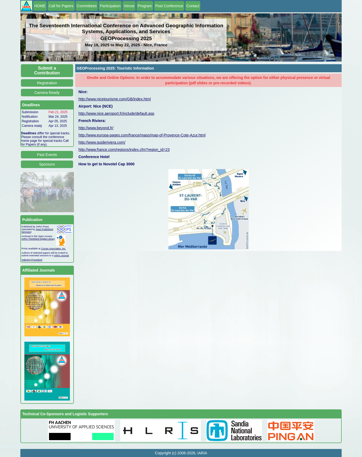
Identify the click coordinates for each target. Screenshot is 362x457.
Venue (129, 6)
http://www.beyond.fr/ (96, 128)
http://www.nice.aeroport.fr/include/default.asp (116, 113)
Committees (87, 6)
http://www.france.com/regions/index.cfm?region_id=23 (123, 149)
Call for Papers (61, 6)
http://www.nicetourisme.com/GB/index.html (114, 99)
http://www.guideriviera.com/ (101, 142)
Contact (192, 6)
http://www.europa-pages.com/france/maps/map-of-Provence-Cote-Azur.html (142, 135)
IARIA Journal (61, 255)
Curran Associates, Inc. (53, 248)
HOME (40, 6)
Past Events (47, 155)
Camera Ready (46, 92)
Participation (110, 6)
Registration (47, 83)
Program (145, 6)
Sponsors (47, 164)
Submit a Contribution (47, 70)
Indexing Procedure (31, 259)
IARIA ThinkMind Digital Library (38, 239)
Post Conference (169, 6)
